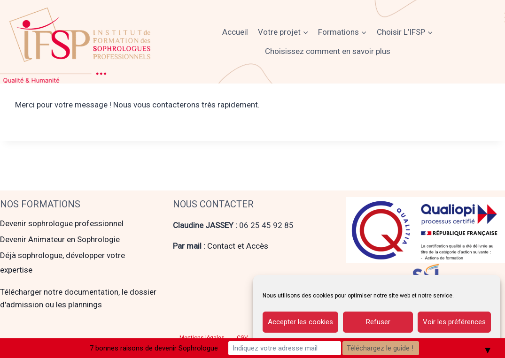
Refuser (378, 322)
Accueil (235, 32)
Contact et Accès (237, 246)
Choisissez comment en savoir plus (327, 51)
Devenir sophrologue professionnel (62, 223)
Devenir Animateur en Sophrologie (60, 239)
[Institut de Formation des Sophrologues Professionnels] (79, 35)
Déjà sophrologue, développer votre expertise (62, 262)
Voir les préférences (454, 322)
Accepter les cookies (300, 322)
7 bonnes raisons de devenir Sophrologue (154, 348)
